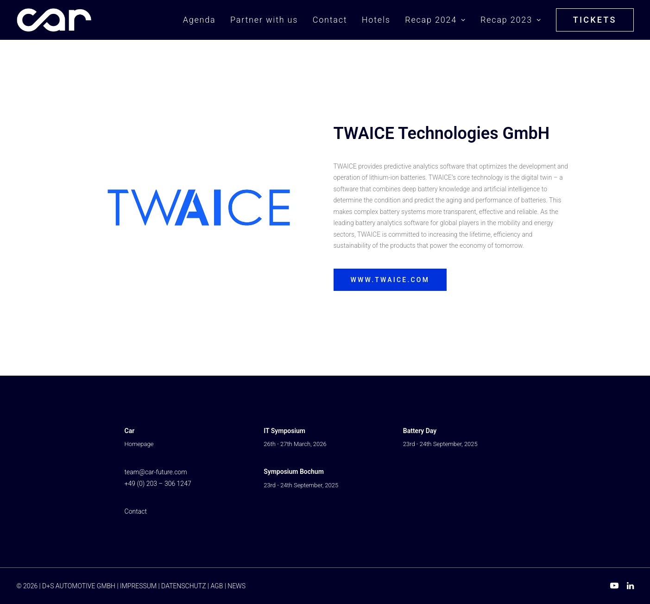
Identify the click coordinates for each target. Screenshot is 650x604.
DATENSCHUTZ (183, 586)
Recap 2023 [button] (510, 20)
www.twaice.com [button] (390, 279)
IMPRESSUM (138, 586)
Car (130, 430)
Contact (330, 20)
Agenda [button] (199, 20)
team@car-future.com (156, 472)
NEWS (236, 586)
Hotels (376, 20)
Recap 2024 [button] (435, 20)
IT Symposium (284, 430)
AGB (216, 586)
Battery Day (419, 430)
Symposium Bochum (294, 471)
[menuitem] (202, 20)
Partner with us (264, 20)
